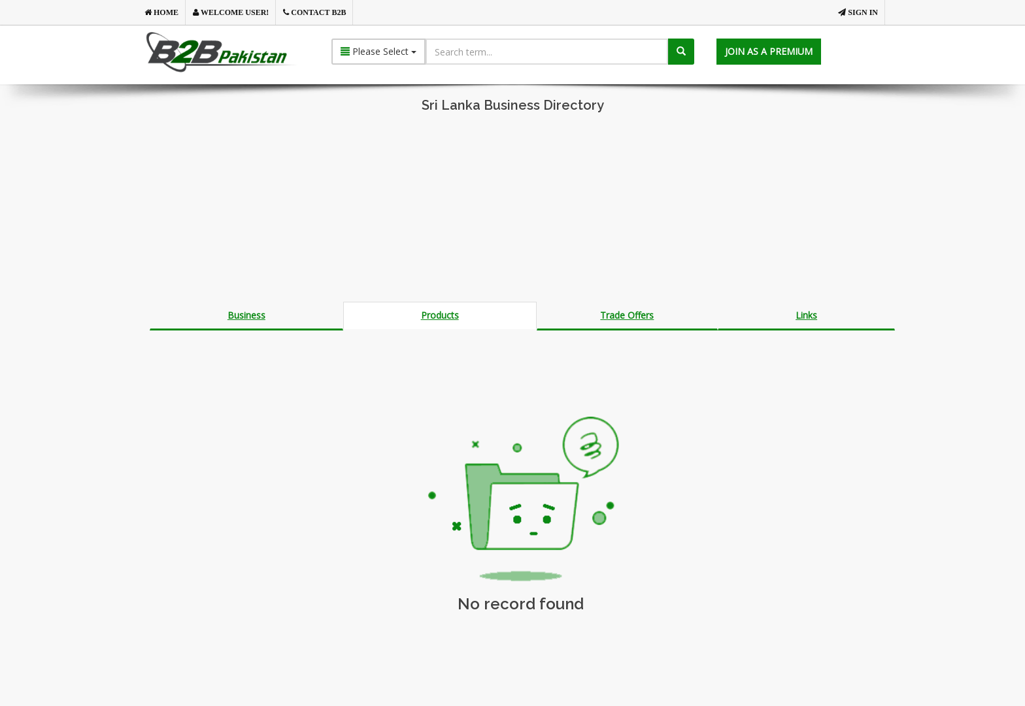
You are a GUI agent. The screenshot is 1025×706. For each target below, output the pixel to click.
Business (246, 315)
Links (806, 315)
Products (440, 315)
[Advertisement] (512, 210)
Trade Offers (627, 315)
